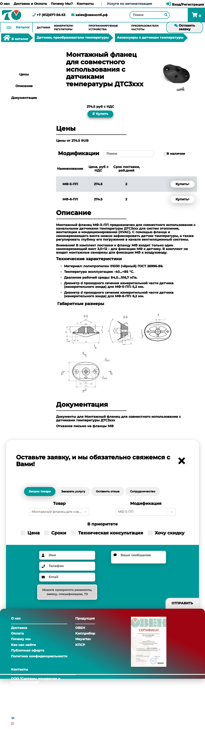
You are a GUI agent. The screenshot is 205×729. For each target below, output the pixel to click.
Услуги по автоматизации (129, 4)
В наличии (176, 154)
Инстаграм (24, 724)
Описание (24, 86)
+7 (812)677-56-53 (48, 15)
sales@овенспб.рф (89, 15)
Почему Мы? (62, 4)
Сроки (55, 532)
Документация (24, 98)
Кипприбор (85, 633)
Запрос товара (40, 491)
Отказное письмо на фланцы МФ (85, 426)
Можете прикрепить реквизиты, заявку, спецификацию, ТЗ (67, 592)
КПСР (80, 645)
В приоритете (102, 524)
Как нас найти (23, 645)
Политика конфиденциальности (39, 656)
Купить (100, 114)
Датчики (43, 27)
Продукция (85, 618)
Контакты (85, 4)
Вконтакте (25, 718)
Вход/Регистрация (185, 4)
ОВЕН (80, 628)
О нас (5, 4)
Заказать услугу (73, 491)
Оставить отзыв (108, 491)
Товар (59, 503)
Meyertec (83, 639)
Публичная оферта (27, 650)
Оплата (17, 633)
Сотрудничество (142, 491)
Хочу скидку (166, 532)
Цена (30, 532)
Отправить (182, 603)
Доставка (19, 628)
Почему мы (21, 639)
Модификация (146, 503)
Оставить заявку (184, 27)
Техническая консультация (107, 532)
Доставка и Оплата (30, 4)
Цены (24, 74)
